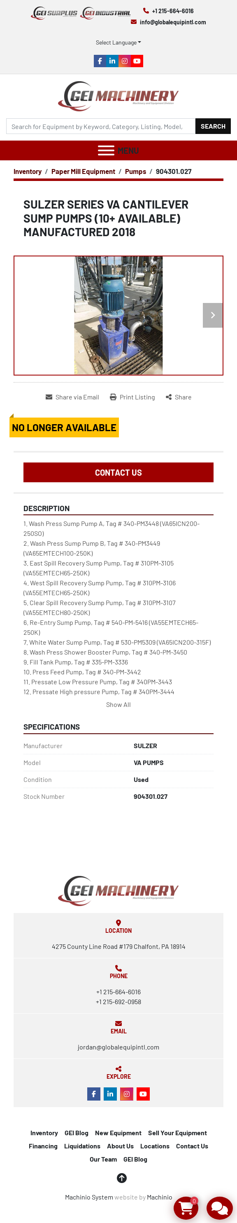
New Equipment (118, 1132)
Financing (43, 1146)
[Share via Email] (72, 397)
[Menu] (106, 150)
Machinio (159, 1197)
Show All (118, 704)
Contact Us (118, 472)
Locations (155, 1146)
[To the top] (122, 1178)
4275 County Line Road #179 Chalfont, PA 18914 (119, 946)
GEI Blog (76, 1132)
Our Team (103, 1159)
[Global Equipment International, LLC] (118, 890)
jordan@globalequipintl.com (118, 1047)
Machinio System (89, 1197)
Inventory (44, 1132)
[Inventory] (28, 171)
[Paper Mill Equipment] (83, 171)
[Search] (100, 126)
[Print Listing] (132, 397)
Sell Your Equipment (177, 1132)
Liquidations (82, 1146)
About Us (120, 1146)
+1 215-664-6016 (173, 10)
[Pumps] (135, 171)
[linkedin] (112, 61)
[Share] (178, 397)
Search (213, 126)
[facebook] (100, 61)
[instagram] (124, 61)
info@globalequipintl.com (173, 22)
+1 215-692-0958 (118, 1001)
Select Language (116, 42)
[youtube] (137, 61)
